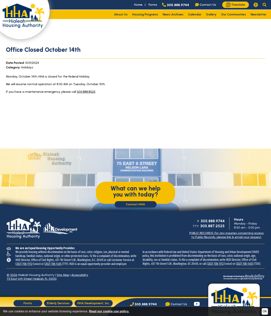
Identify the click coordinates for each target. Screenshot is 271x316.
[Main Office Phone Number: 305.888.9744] (143, 304)
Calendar (194, 14)
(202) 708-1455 (53, 264)
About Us (121, 14)
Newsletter (258, 14)
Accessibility (79, 275)
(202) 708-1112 (23, 264)
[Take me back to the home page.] (25, 19)
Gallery (211, 14)
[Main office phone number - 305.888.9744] (176, 5)
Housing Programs (145, 14)
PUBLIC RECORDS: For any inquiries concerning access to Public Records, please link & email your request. (226, 235)
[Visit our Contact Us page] (206, 5)
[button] (264, 5)
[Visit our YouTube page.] (197, 304)
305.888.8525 (86, 92)
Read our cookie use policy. (109, 311)
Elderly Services (58, 303)
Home (138, 4)
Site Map (63, 275)
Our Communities (233, 14)
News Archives (173, 14)
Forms (153, 4)
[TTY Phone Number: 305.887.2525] (212, 226)
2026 (13, 275)
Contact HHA (135, 204)
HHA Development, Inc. (93, 303)
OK (265, 311)
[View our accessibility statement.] (255, 4)
